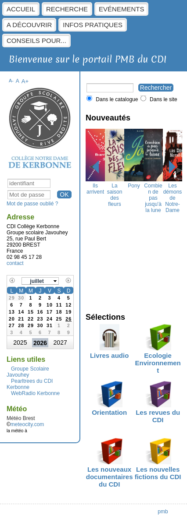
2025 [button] (20, 342)
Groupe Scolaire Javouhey (28, 372)
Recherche (67, 9)
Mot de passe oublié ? (32, 204)
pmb (163, 511)
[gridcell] (68, 317)
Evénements (121, 9)
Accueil (21, 9)
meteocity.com (27, 424)
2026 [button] (40, 342)
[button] (40, 281)
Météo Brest (21, 418)
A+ (25, 81)
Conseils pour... (36, 40)
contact (15, 263)
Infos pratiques (92, 24)
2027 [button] (60, 342)
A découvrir (29, 24)
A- (11, 80)
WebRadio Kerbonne (35, 393)
